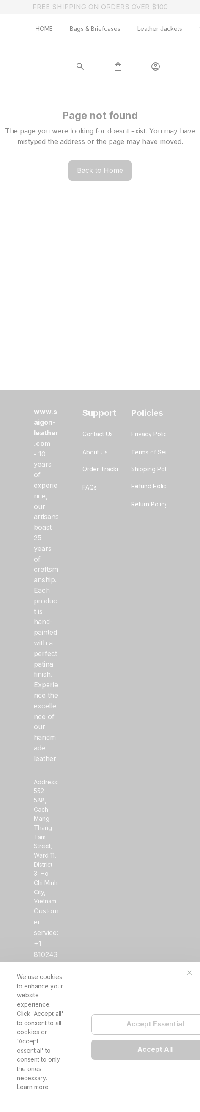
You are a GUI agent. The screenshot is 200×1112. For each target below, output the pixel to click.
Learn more (33, 1086)
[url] (46, 427)
